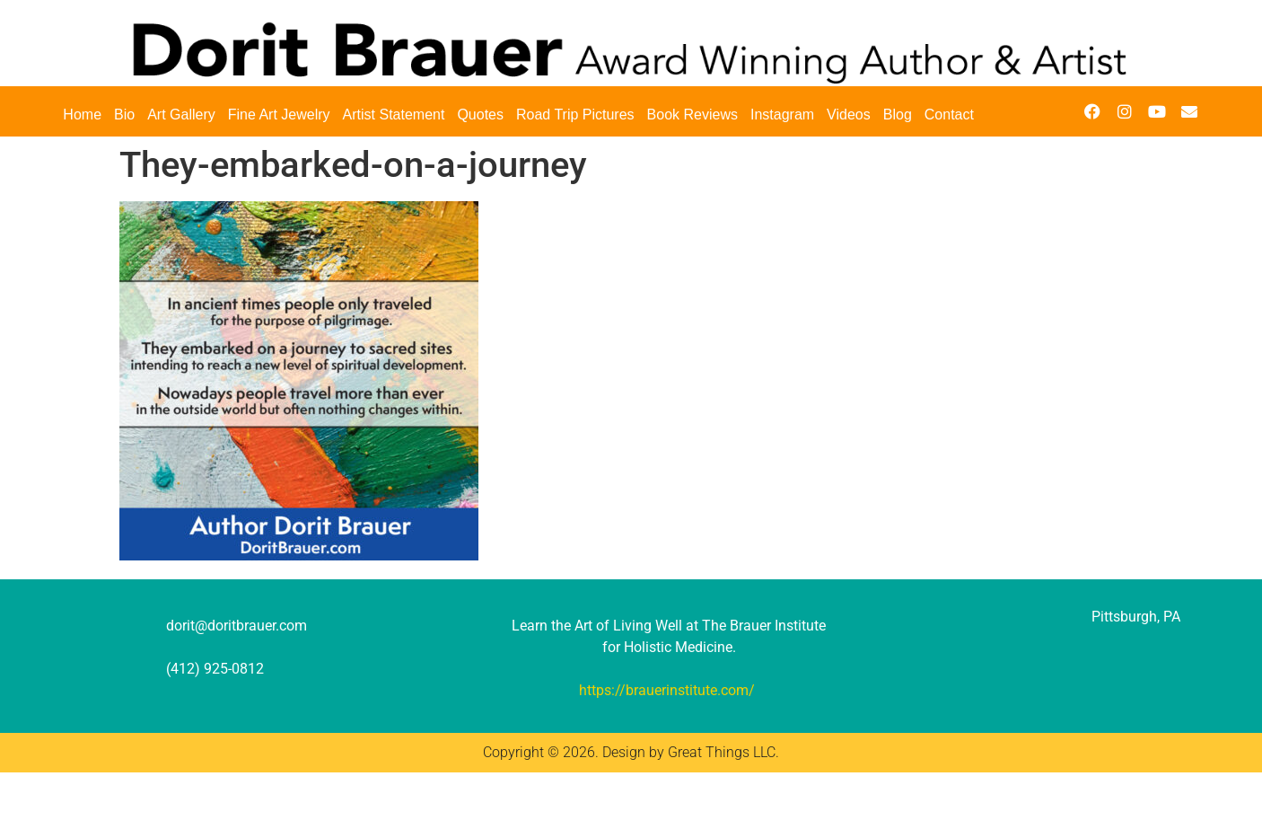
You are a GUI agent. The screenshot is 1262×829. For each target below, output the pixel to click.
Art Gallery (181, 114)
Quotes (480, 114)
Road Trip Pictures (575, 114)
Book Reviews (692, 114)
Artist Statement (394, 114)
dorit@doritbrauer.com (236, 625)
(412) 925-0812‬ (215, 668)
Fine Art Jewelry (279, 114)
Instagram (782, 114)
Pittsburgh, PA (1135, 616)
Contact (949, 114)
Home (82, 114)
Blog (897, 114)
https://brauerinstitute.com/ (667, 690)
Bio (124, 114)
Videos (849, 114)
